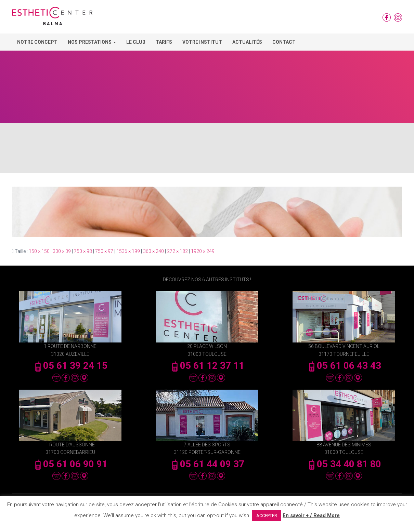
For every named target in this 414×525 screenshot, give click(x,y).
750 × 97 (104, 251)
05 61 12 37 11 (207, 365)
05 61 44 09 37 (207, 464)
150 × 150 (39, 251)
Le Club (135, 42)
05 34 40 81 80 (344, 464)
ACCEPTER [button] (266, 515)
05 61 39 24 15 (70, 365)
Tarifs (164, 42)
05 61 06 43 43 (344, 365)
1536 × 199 (128, 251)
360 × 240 (153, 251)
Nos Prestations (92, 42)
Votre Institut (202, 42)
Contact (284, 42)
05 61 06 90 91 (70, 464)
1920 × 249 (203, 251)
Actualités (247, 42)
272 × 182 (177, 251)
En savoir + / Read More (311, 515)
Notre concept (37, 42)
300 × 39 (62, 251)
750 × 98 (83, 251)
